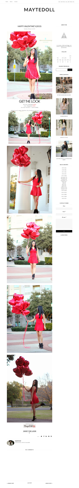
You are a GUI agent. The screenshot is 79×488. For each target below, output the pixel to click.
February (63, 187)
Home (7, 1)
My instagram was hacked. (64, 95)
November (63, 178)
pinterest (69, 2)
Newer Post (11, 483)
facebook (64, 2)
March (63, 186)
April (63, 185)
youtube (66, 2)
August (63, 181)
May (63, 184)
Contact (15, 1)
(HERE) (36, 107)
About (11, 1)
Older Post (48, 483)
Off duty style (64, 137)
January (63, 189)
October (63, 179)
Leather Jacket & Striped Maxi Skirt (64, 159)
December (63, 177)
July (63, 182)
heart (71, 2)
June (63, 183)
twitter (62, 2)
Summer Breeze (64, 116)
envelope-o (73, 2)
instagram (59, 2)
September (63, 180)
